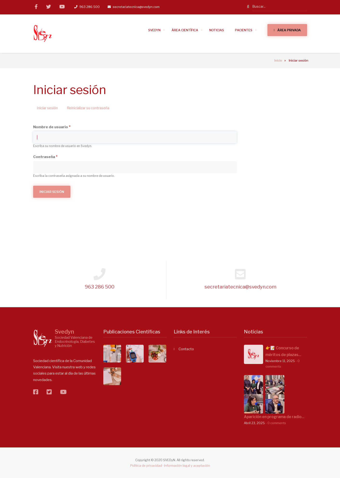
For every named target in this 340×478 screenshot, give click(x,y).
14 (271, 137)
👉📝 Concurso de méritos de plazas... (283, 351)
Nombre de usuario (50, 127)
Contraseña (44, 157)
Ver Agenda (280, 179)
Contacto (186, 349)
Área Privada (289, 30)
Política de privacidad (146, 465)
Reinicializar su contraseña (88, 108)
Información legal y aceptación (187, 465)
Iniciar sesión (49, 108)
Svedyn (64, 331)
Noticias (216, 30)
